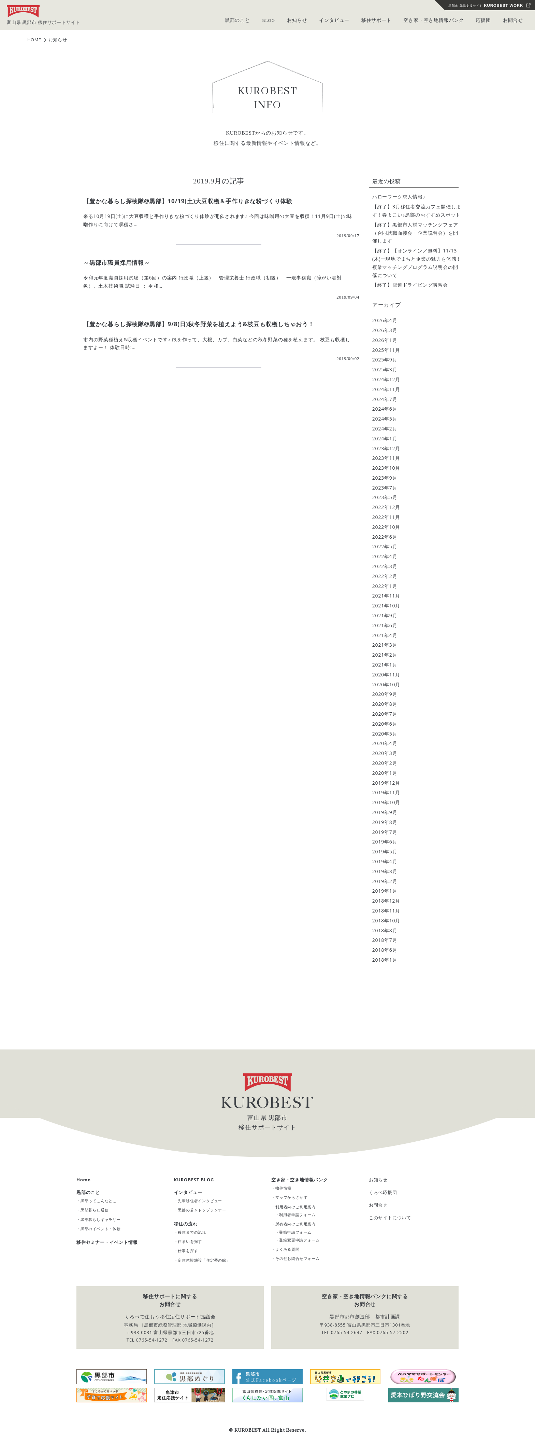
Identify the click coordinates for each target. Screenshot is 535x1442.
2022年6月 (384, 537)
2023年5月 (384, 497)
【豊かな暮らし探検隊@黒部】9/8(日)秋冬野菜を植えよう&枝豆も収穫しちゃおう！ (198, 324)
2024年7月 (384, 399)
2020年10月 (386, 684)
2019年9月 (384, 812)
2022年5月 (384, 546)
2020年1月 (384, 773)
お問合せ (513, 21)
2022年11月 (386, 517)
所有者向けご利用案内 (295, 1223)
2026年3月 (384, 330)
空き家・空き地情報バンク (299, 1180)
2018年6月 (384, 950)
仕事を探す (188, 1250)
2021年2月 (384, 654)
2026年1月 (384, 340)
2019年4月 (384, 861)
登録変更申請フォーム (299, 1239)
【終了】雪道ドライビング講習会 (410, 284)
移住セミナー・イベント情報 (107, 1242)
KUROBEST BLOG (194, 1180)
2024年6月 (384, 409)
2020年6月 (384, 723)
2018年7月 (384, 940)
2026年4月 (384, 320)
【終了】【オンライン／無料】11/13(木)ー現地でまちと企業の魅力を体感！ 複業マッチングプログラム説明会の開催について (416, 262)
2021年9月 (384, 615)
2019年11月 (386, 792)
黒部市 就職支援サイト (485, 5)
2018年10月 (386, 920)
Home (83, 1180)
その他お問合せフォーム (297, 1258)
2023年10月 (386, 468)
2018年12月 (386, 900)
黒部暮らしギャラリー (101, 1219)
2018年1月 (384, 960)
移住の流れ (186, 1224)
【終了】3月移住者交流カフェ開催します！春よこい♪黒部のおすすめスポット (416, 210)
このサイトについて (390, 1217)
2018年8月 (384, 930)
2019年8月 (384, 822)
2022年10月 (386, 527)
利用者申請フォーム (297, 1214)
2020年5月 (384, 733)
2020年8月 (384, 704)
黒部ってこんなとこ (99, 1200)
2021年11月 (386, 595)
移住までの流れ (192, 1232)
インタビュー (188, 1192)
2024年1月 (384, 438)
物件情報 (283, 1188)
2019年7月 (384, 832)
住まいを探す (190, 1241)
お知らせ (378, 1180)
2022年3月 (384, 566)
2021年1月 (384, 664)
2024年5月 (384, 418)
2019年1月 (384, 891)
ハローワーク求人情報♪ (398, 196)
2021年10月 (386, 605)
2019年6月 (384, 841)
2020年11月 (386, 674)
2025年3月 (384, 369)
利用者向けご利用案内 (295, 1206)
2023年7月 (384, 487)
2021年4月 (384, 635)
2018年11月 (386, 910)
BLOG (268, 21)
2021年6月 (384, 625)
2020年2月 (384, 763)
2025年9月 (384, 359)
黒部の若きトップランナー (202, 1209)
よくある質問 (287, 1249)
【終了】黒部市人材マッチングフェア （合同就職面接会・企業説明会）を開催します (417, 232)
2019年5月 (384, 851)
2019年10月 (386, 802)
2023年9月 (384, 478)
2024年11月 (386, 389)
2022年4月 (384, 556)
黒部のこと (88, 1192)
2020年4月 (384, 743)
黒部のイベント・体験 (101, 1228)
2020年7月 (384, 714)
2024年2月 (384, 428)
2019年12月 (386, 783)
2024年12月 (386, 379)
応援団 (483, 21)
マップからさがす (291, 1197)
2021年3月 (384, 645)
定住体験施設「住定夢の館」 (204, 1260)
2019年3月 (384, 871)
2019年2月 (384, 881)
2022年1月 (384, 586)
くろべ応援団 (383, 1192)
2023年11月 (386, 458)
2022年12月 (386, 507)
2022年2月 (384, 576)
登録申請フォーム (295, 1231)
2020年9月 (384, 694)
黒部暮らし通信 (95, 1209)
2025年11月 (386, 349)
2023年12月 (386, 448)
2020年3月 (384, 753)
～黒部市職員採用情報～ (116, 262)
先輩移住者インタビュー (200, 1200)
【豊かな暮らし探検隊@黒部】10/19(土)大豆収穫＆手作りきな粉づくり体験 (187, 201)
